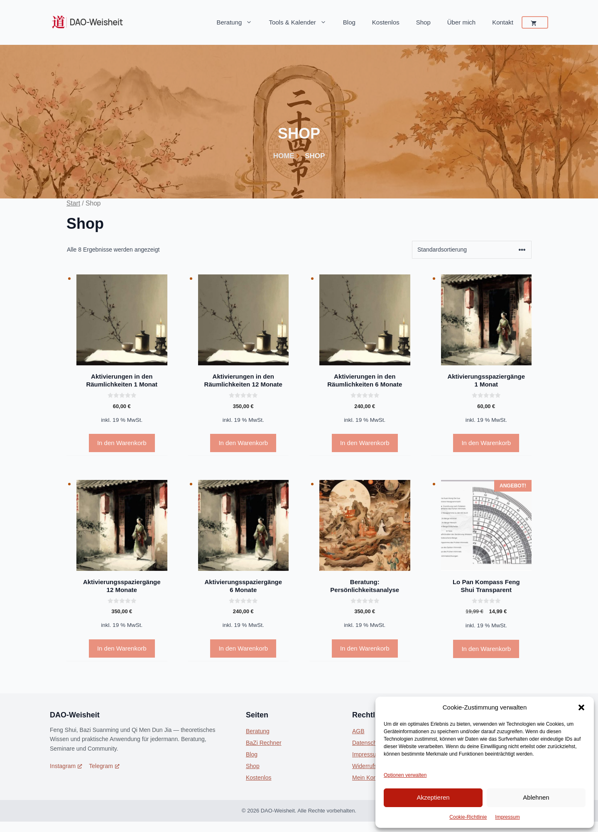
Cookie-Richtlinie (468, 817)
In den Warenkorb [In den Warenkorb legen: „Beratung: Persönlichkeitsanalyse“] (365, 648)
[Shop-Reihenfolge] (472, 250)
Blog (349, 22)
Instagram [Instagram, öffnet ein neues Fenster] (66, 766)
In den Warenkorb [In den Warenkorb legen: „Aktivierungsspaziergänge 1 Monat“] (486, 442)
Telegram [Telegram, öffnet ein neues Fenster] (104, 766)
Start (73, 203)
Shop (423, 22)
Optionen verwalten (405, 775)
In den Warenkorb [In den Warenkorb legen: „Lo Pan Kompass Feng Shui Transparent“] (486, 648)
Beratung (239, 22)
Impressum (507, 817)
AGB (358, 731)
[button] (581, 707)
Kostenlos (385, 22)
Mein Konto (367, 777)
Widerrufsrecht (371, 766)
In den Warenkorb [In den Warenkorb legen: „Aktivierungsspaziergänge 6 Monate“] (243, 648)
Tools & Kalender (301, 22)
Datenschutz (368, 742)
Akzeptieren (433, 797)
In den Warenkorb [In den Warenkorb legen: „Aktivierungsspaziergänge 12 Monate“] (122, 648)
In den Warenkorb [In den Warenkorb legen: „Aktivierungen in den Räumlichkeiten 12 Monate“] (243, 442)
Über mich (461, 22)
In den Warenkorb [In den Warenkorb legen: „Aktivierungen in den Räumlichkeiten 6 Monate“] (365, 442)
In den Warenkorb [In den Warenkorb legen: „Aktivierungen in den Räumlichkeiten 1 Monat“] (122, 442)
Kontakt (502, 22)
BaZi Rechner (264, 742)
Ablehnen (536, 797)
